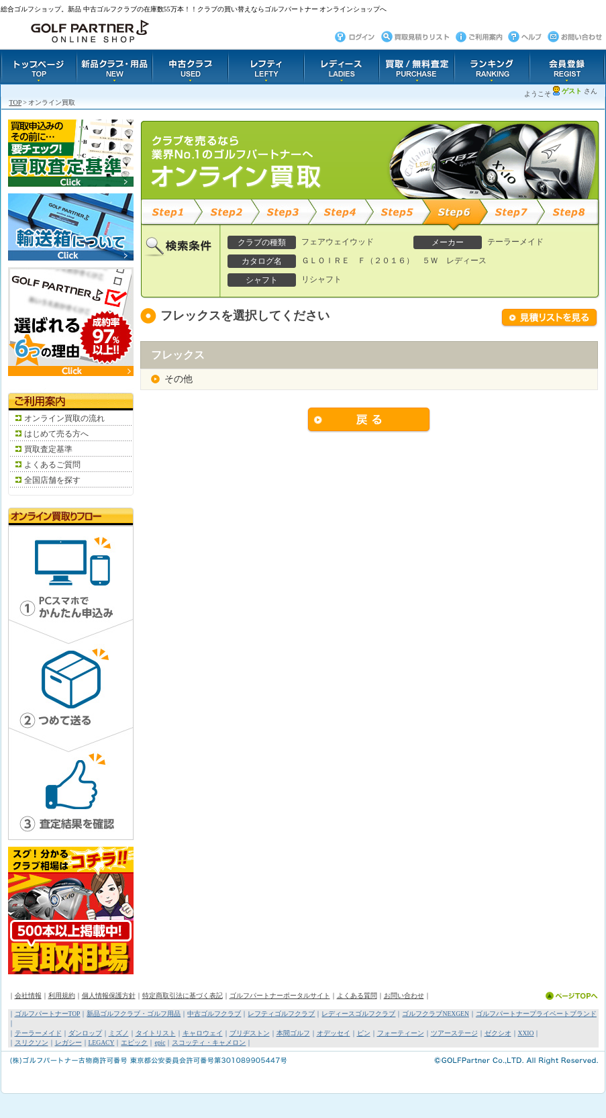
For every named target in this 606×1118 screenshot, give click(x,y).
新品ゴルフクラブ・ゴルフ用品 (134, 1013)
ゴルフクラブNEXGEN (435, 1013)
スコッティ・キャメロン (209, 1042)
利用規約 (61, 995)
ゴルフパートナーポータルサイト (280, 995)
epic (159, 1042)
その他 (178, 379)
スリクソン (31, 1042)
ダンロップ (85, 1033)
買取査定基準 (48, 449)
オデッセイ (333, 1033)
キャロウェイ (203, 1033)
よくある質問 (357, 995)
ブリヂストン (250, 1033)
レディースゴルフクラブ (358, 1013)
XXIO (526, 1033)
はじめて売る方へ (56, 433)
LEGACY (102, 1042)
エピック (134, 1042)
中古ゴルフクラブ (214, 1013)
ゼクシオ (498, 1033)
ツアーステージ (454, 1033)
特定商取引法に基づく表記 (182, 995)
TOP (15, 102)
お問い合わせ (404, 995)
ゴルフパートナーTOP (48, 1013)
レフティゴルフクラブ (281, 1013)
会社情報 (28, 995)
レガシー (68, 1042)
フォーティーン (400, 1033)
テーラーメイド (38, 1033)
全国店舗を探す (52, 480)
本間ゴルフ (293, 1033)
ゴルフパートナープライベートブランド (536, 1013)
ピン (363, 1033)
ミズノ (119, 1033)
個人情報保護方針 (109, 995)
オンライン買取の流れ (64, 418)
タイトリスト (156, 1033)
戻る (369, 420)
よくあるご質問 (52, 464)
